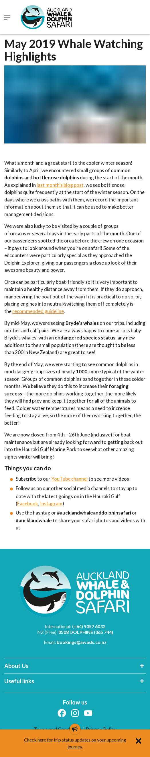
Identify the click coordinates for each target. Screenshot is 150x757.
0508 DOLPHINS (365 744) (85, 632)
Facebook (27, 503)
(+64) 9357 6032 (88, 626)
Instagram (51, 503)
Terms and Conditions (58, 729)
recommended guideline (38, 311)
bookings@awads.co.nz (81, 642)
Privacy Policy (101, 729)
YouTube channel (69, 479)
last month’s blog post (60, 185)
